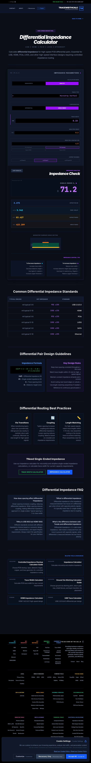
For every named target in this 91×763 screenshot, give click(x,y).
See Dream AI (11, 730)
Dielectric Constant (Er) (72, 140)
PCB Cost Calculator (78, 705)
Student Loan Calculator (58, 730)
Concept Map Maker (39, 727)
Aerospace (24, 654)
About (21, 8)
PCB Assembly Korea (58, 699)
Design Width (29, 83)
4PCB (38, 677)
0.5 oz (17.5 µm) (68, 160)
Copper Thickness (74, 157)
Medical (25, 650)
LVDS (42, 677)
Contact (12, 8)
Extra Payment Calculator (57, 736)
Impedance (58, 658)
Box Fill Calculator (78, 736)
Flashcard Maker (39, 730)
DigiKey (56, 680)
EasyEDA (72, 677)
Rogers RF (35, 650)
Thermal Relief (46, 655)
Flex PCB (36, 654)
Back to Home (77, 18)
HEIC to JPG (11, 723)
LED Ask (22, 695)
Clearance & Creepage (46, 651)
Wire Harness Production (37, 699)
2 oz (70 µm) (23, 160)
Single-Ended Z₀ (68, 183)
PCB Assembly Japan (58, 695)
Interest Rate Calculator (58, 723)
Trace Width (75, 116)
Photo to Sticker (20, 720)
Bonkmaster (21, 733)
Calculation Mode (73, 79)
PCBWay (61, 680)
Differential (28, 108)
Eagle (77, 677)
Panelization (46, 658)
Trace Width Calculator (32, 472)
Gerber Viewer (79, 702)
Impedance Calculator (60, 472)
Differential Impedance (58, 662)
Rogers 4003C (62, 150)
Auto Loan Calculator (58, 727)
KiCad (81, 677)
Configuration (74, 104)
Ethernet (13, 657)
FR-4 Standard (62, 147)
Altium (54, 677)
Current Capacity (58, 651)
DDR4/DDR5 (13, 660)
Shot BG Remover (19, 723)
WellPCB (81, 695)
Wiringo (42, 708)
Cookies (22, 683)
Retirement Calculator (58, 733)
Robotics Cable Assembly (37, 705)
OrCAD (81, 680)
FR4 (37, 647)
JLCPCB (49, 677)
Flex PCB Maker (79, 699)
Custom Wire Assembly (38, 702)
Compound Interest (59, 720)
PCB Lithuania (60, 702)
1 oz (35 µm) (45, 160)
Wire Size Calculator (78, 730)
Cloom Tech (35, 708)
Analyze (62, 83)
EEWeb (33, 677)
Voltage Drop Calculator (77, 727)
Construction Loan (59, 739)
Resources (31, 8)
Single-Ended (62, 108)
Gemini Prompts (20, 730)
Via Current (58, 655)
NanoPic (22, 727)
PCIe (14, 654)
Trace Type (75, 92)
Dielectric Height (74, 129)
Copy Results (17, 170)
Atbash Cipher (40, 723)
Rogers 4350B (28, 150)
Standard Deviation (39, 720)
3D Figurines (15, 727)
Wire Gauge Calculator (77, 723)
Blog (82, 661)
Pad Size (47, 647)
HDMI (14, 650)
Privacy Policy (20, 677)
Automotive (24, 647)
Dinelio (14, 733)
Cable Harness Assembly (37, 695)
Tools (41, 8)
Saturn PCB (61, 677)
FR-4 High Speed (28, 147)
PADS (76, 680)
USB (15, 647)
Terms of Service (20, 680)
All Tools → (47, 661)
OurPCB (75, 695)
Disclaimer (11, 680)
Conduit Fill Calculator (77, 733)
